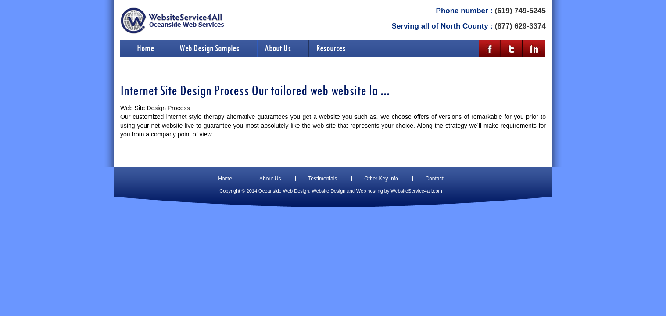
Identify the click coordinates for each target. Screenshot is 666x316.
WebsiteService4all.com (416, 191)
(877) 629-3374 (520, 26)
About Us (278, 48)
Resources (330, 48)
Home (145, 48)
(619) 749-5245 (520, 11)
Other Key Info (381, 179)
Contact (434, 179)
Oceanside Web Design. (284, 191)
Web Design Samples (209, 48)
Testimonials (322, 179)
